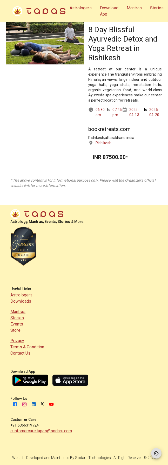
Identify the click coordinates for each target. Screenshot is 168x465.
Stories (17, 317)
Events (16, 324)
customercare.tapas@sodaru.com (41, 430)
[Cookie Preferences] (156, 453)
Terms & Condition (27, 346)
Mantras (17, 311)
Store (15, 330)
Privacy (17, 340)
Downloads (20, 301)
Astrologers (21, 295)
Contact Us (20, 353)
